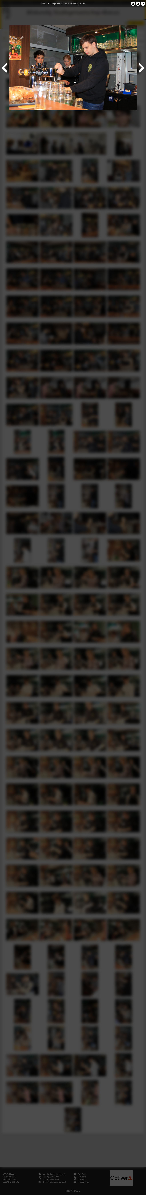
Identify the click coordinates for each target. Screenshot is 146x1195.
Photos (44, 3)
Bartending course (77, 3)
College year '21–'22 (58, 3)
